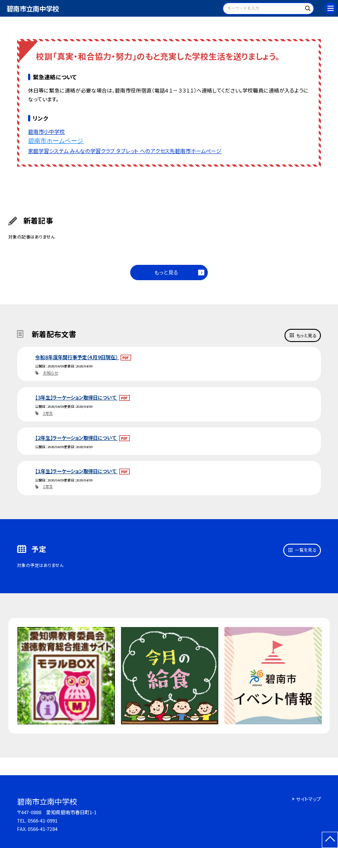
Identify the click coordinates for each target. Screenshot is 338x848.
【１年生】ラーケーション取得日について (76, 470)
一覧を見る (305, 550)
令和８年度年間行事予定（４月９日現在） (77, 356)
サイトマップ (308, 798)
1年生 (48, 486)
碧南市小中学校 (46, 131)
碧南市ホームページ (55, 141)
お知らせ (50, 373)
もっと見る (166, 272)
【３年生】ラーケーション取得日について (76, 397)
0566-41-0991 (42, 820)
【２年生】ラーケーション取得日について (76, 437)
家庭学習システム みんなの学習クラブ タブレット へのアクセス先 (101, 150)
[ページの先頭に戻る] (330, 840)
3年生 (48, 413)
